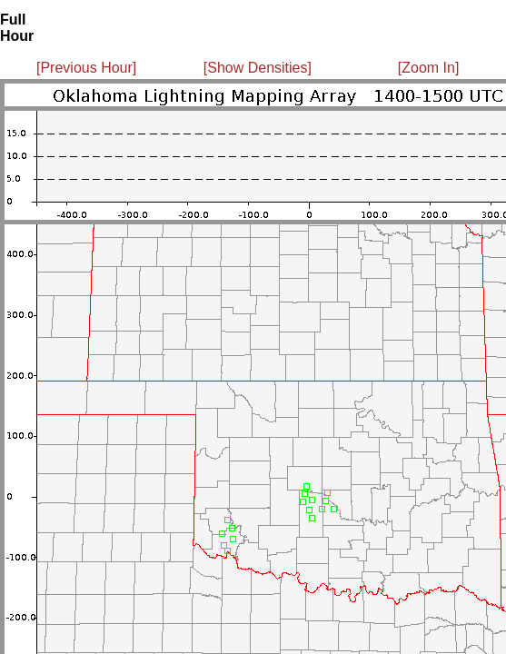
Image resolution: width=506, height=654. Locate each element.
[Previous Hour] (86, 67)
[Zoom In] (429, 67)
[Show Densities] (257, 67)
